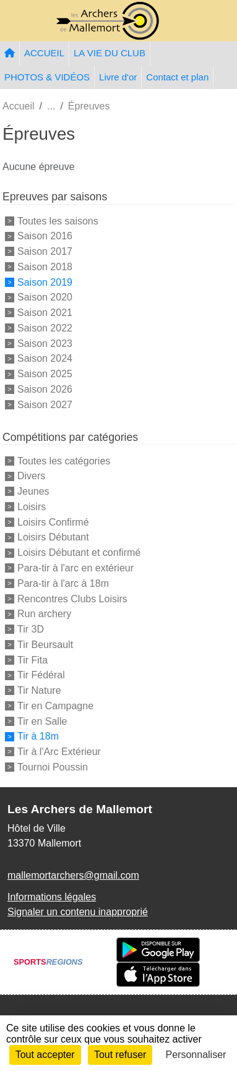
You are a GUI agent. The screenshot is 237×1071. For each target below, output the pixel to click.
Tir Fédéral (41, 675)
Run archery (44, 613)
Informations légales (51, 897)
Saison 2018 (44, 267)
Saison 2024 (44, 358)
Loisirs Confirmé (53, 521)
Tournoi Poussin (52, 767)
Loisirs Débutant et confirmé (78, 552)
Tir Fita (32, 659)
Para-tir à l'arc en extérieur (75, 568)
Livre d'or (118, 77)
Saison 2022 (44, 328)
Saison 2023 (44, 343)
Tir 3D (30, 629)
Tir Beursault (45, 644)
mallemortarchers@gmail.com (73, 875)
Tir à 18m (38, 736)
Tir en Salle (42, 720)
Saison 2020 (44, 297)
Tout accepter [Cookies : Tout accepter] (45, 1054)
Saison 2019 (44, 281)
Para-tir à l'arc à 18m (63, 583)
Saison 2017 (44, 251)
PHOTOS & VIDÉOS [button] (47, 77)
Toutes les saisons (57, 220)
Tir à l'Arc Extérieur (59, 751)
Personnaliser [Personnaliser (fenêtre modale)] (196, 1054)
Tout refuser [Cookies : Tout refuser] (120, 1054)
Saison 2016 (44, 236)
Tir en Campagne (55, 706)
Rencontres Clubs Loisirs (72, 598)
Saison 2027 (44, 404)
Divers (31, 476)
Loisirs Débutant (53, 537)
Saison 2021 (44, 312)
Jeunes (33, 491)
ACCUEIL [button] (44, 53)
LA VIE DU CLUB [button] (109, 53)
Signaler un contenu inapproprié (77, 912)
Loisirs (31, 506)
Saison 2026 (44, 389)
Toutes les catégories (63, 460)
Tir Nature (39, 690)
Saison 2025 (44, 374)
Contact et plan (177, 77)
